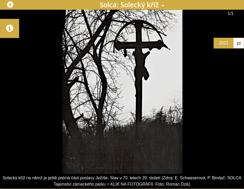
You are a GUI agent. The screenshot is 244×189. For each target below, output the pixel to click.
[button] (10, 4)
